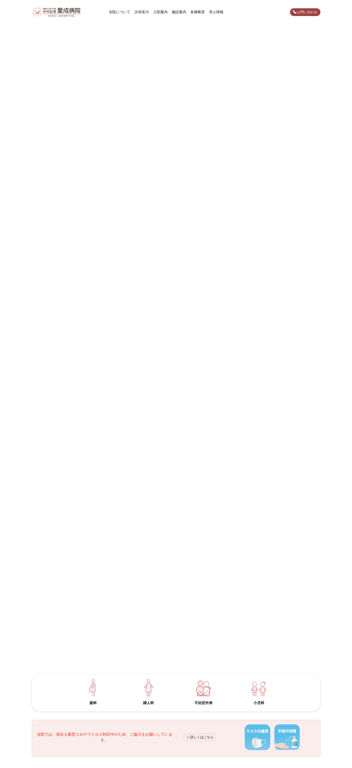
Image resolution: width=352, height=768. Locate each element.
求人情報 (216, 12)
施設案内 (179, 12)
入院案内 (160, 12)
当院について (119, 12)
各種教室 (197, 12)
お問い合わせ (305, 12)
